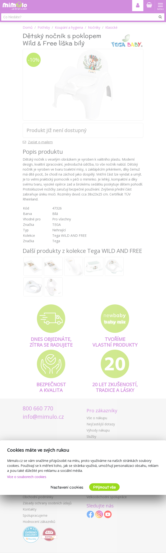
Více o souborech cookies (26, 476)
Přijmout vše (104, 487)
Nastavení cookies (67, 487)
